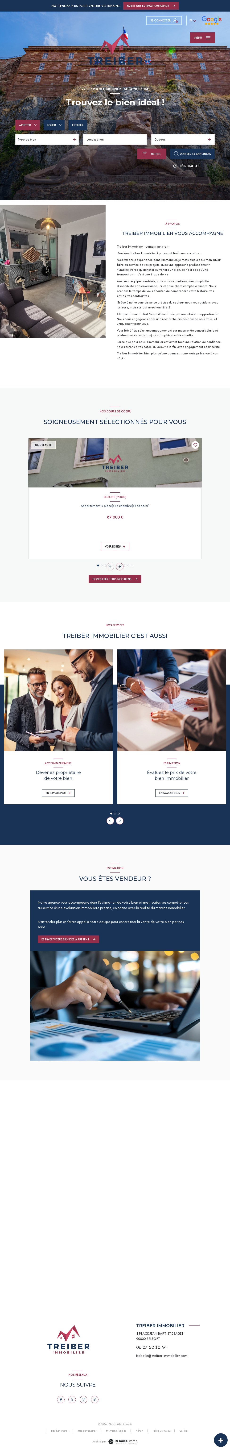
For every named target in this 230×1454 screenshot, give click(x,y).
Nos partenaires (87, 1431)
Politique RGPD (161, 1431)
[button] (119, 566)
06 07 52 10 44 (151, 1347)
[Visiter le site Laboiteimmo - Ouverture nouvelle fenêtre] (122, 1442)
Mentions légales (116, 1431)
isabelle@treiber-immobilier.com (161, 1355)
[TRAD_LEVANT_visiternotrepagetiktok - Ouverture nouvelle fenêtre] (95, 1399)
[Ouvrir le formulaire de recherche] (151, 154)
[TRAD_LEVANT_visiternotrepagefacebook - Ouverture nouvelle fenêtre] (61, 1399)
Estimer (77, 125)
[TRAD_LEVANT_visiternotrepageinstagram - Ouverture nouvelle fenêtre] (83, 1399)
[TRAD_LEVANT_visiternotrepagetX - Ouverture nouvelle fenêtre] (72, 1399)
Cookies (184, 1431)
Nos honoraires (60, 1431)
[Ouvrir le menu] (202, 37)
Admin (139, 1431)
